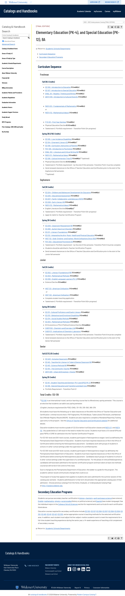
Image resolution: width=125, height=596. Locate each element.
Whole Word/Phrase (9, 41)
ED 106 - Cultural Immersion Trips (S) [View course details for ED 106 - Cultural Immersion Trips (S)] (58, 158)
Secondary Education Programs (51, 57)
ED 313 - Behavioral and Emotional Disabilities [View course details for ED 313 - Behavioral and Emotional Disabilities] (62, 315)
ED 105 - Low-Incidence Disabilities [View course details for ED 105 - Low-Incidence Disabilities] (58, 139)
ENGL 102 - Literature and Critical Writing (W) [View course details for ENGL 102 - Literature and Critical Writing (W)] (62, 152)
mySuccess (98, 11)
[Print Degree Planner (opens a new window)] (109, 27)
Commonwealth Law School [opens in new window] (53, 571)
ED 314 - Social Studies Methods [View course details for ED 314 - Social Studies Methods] (57, 318)
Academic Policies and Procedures (12, 93)
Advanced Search (8, 44)
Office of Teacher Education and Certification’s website (87, 421)
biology (82, 498)
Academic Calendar (84, 11)
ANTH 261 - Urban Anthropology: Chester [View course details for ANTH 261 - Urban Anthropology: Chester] (60, 372)
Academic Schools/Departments (11, 63)
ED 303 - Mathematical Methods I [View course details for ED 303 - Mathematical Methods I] (57, 276)
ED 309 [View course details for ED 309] (117, 511)
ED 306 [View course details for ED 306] (99, 511)
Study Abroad (6, 117)
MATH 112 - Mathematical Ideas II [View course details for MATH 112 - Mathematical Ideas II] (57, 113)
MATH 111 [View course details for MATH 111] (108, 427)
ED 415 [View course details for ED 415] (43, 514)
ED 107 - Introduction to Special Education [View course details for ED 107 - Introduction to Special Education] (60, 90)
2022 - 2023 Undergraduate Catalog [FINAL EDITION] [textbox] (99, 22)
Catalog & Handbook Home (10, 48)
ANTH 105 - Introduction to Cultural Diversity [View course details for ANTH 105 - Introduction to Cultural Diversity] (61, 97)
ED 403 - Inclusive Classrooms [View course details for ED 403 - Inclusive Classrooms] (56, 359)
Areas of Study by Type (8, 58)
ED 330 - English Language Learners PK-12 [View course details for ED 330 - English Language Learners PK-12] (61, 279)
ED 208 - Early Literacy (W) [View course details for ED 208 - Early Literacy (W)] (55, 202)
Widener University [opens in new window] (50, 568)
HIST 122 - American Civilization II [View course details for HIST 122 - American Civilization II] (57, 295)
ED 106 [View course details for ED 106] (44, 400)
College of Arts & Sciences (68, 504)
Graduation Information (9, 102)
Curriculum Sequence (47, 54)
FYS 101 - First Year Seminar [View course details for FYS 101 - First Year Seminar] (55, 122)
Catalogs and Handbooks (20, 10)
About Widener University (9, 73)
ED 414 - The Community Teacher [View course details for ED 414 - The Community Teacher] (57, 369)
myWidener (117, 11)
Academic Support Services (10, 112)
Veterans (4, 83)
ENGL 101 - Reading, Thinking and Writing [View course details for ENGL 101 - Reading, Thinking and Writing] (60, 94)
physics (58, 501)
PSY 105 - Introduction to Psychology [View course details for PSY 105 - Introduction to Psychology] (58, 149)
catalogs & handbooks (38, 594)
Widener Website (111, 2)
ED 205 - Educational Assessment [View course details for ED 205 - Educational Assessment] (57, 196)
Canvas (107, 11)
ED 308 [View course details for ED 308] (111, 511)
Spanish (99, 501)
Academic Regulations (8, 97)
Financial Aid (5, 78)
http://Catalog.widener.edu (52, 486)
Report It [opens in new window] (78, 588)
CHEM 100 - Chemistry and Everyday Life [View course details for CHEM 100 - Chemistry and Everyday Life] (60, 328)
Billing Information (7, 88)
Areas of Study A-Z (7, 53)
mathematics (49, 501)
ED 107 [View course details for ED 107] (93, 511)
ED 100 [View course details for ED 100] (87, 511)
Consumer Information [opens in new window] (101, 588)
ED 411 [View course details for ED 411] (49, 514)
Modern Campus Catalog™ (86, 594)
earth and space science (103, 498)
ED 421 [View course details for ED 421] (54, 514)
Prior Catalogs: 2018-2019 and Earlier (12, 127)
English (40, 501)
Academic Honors (7, 107)
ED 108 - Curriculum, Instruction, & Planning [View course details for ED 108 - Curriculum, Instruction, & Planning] (61, 146)
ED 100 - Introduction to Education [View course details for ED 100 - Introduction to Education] (58, 87)
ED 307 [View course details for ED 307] (105, 511)
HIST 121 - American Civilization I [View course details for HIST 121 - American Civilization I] (57, 288)
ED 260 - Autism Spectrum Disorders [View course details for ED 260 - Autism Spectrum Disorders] (59, 229)
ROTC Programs (6, 122)
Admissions (94, 2)
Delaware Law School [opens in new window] (51, 574)
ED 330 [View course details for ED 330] (60, 514)
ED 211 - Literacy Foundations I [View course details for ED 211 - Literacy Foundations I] (56, 232)
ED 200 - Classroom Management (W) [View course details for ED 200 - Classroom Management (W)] (59, 226)
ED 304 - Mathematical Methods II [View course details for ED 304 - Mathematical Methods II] (57, 322)
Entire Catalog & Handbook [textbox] (11, 35)
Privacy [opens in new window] (87, 588)
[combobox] (103, 22)
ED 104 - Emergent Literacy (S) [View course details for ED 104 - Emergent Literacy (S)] (56, 142)
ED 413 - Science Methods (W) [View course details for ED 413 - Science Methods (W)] (56, 365)
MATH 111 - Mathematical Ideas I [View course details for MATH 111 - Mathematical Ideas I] (57, 155)
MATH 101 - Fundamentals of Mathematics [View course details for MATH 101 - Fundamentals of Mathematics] (60, 106)
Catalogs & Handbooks (17, 553)
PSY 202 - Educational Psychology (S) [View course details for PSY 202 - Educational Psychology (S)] (59, 242)
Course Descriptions (8, 68)
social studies (66, 501)
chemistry (89, 498)
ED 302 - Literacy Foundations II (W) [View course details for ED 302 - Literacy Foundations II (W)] (58, 272)
